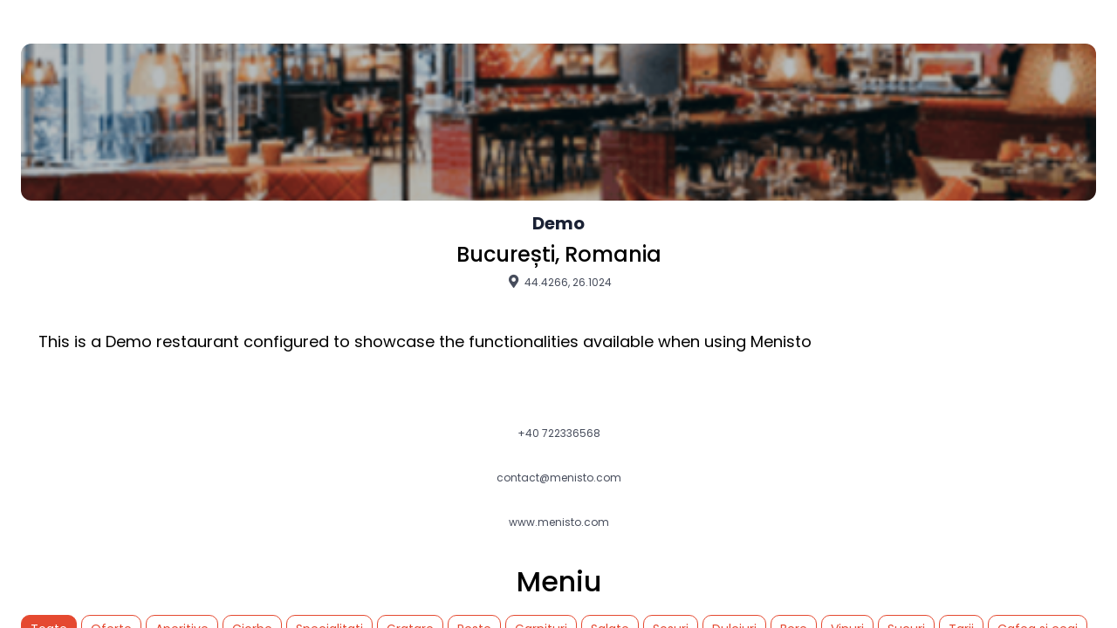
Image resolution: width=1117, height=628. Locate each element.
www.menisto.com (559, 522)
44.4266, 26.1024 (558, 282)
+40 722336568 (558, 433)
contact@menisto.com (559, 478)
